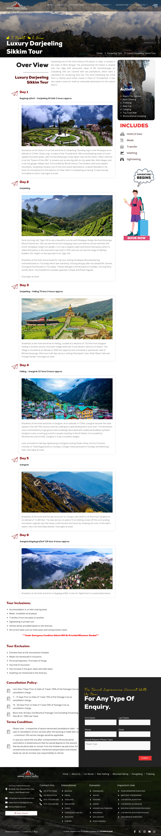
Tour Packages (101, 5)
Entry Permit (21, 813)
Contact (143, 8)
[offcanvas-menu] (155, 6)
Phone (101, 732)
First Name (101, 720)
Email (135, 732)
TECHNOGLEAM (106, 831)
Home (50, 5)
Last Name (135, 720)
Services (142, 5)
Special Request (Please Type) (118, 744)
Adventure (123, 5)
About (61, 5)
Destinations (78, 5)
